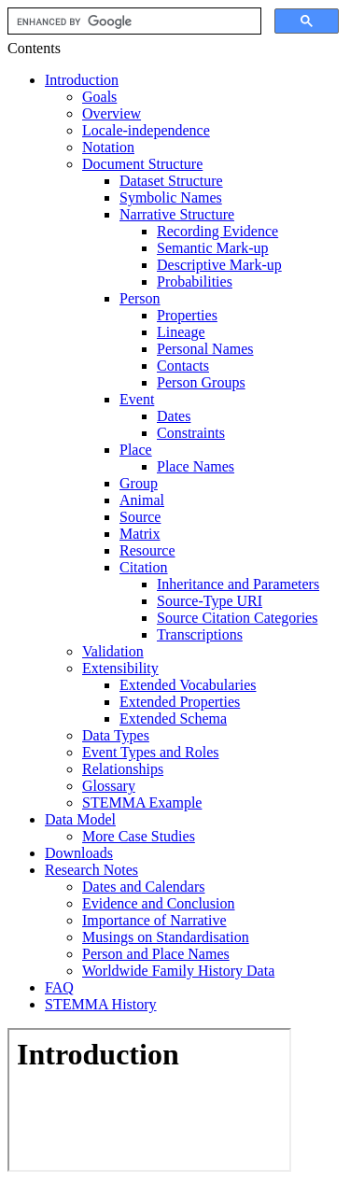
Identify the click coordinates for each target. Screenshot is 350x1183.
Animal (141, 500)
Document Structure (142, 164)
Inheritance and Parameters (238, 584)
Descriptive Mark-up (219, 265)
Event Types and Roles (150, 752)
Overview (111, 113)
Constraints (191, 433)
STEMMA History (101, 1004)
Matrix (140, 534)
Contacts (183, 365)
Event (136, 399)
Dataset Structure (171, 181)
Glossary (108, 786)
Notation (108, 147)
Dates (173, 416)
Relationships (122, 769)
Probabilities (194, 281)
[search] (132, 21)
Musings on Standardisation (165, 937)
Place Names (195, 466)
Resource (147, 550)
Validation (113, 651)
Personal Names (205, 349)
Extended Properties (179, 702)
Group (138, 483)
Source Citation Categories (237, 618)
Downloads (79, 853)
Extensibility (120, 668)
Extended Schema (173, 718)
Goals (99, 97)
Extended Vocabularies (187, 685)
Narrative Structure (176, 214)
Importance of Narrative (154, 920)
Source (140, 517)
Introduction (82, 80)
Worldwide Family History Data (178, 971)
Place (135, 450)
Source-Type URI (209, 601)
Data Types (115, 735)
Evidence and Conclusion (158, 903)
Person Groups (201, 382)
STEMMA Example (142, 802)
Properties (187, 315)
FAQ (59, 987)
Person (140, 298)
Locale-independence (146, 130)
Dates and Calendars (143, 886)
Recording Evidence (217, 231)
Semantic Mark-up (213, 248)
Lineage (181, 332)
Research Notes (91, 870)
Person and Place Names (156, 954)
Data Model (80, 819)
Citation (143, 567)
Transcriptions (200, 634)
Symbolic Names (170, 197)
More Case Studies (138, 836)
